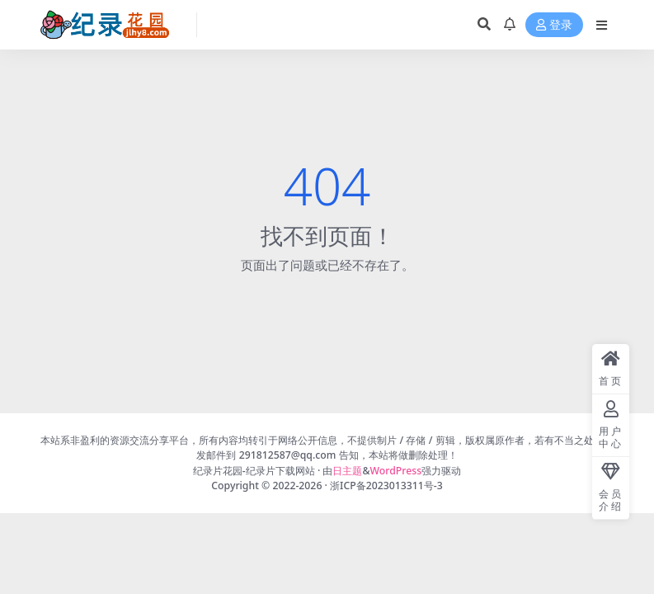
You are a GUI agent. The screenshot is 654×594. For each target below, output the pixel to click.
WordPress (396, 471)
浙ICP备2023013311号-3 (386, 485)
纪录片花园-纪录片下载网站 (254, 471)
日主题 (347, 471)
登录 (554, 25)
